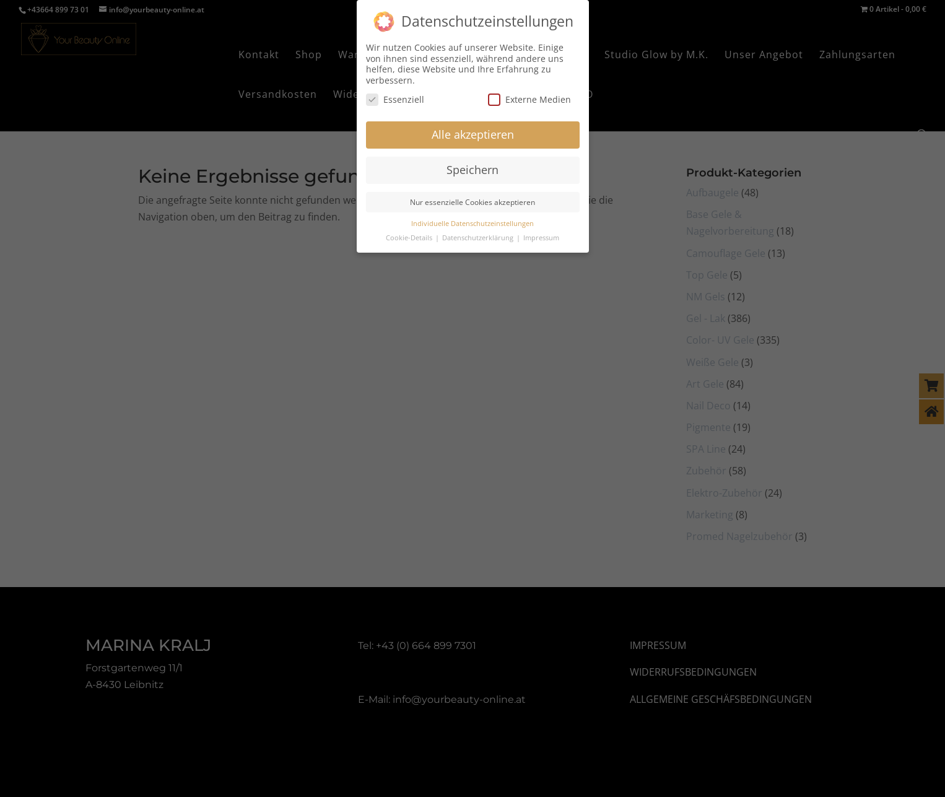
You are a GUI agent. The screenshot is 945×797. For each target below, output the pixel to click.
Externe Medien (529, 93)
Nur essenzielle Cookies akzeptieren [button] (472, 196)
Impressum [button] (541, 231)
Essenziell (395, 93)
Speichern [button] (472, 163)
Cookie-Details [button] (410, 231)
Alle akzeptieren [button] (473, 128)
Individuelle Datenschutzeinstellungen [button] (472, 217)
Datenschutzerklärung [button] (478, 231)
